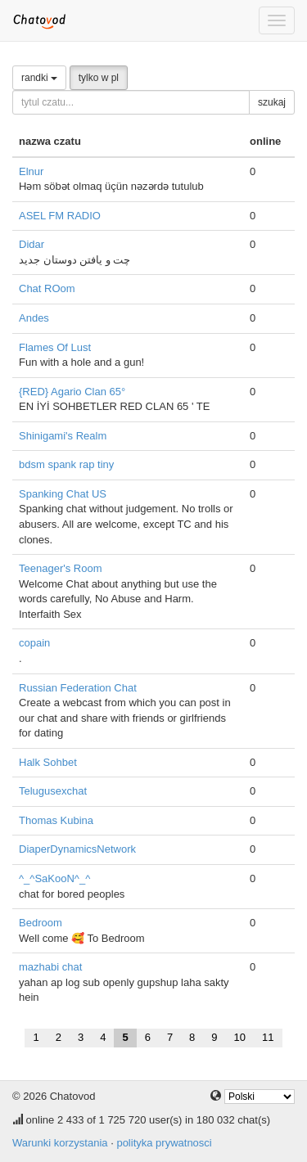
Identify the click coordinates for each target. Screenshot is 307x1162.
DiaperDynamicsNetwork (77, 849)
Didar (31, 244)
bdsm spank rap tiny (66, 464)
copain (34, 643)
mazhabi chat (50, 967)
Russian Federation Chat (78, 688)
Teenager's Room (60, 568)
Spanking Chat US (62, 494)
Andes (34, 318)
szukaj (272, 102)
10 (240, 1037)
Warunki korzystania (60, 1143)
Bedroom (40, 923)
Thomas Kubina (56, 820)
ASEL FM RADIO (60, 215)
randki (39, 77)
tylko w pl (99, 77)
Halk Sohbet (48, 762)
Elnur (31, 171)
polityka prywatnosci (163, 1143)
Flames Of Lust (55, 347)
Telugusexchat (53, 791)
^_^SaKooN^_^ (54, 878)
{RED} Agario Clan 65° (72, 391)
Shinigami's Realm (62, 436)
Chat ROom (47, 288)
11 (267, 1037)
